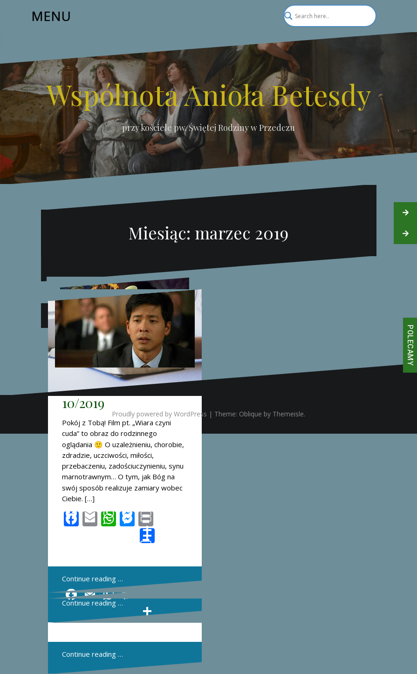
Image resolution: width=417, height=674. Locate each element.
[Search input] (325, 15)
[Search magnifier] (365, 15)
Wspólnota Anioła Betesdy (208, 94)
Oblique (250, 413)
